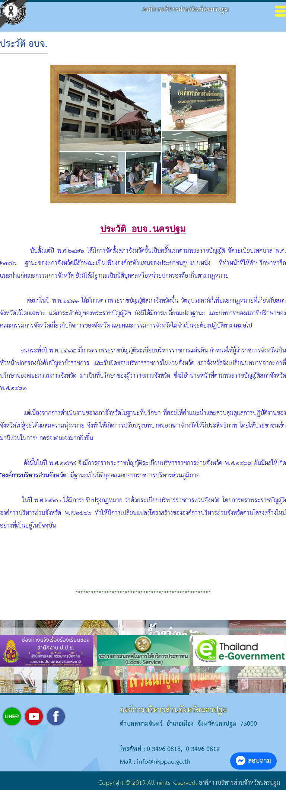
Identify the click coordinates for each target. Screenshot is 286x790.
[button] (120, 674)
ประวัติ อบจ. (23, 44)
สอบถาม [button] (253, 760)
